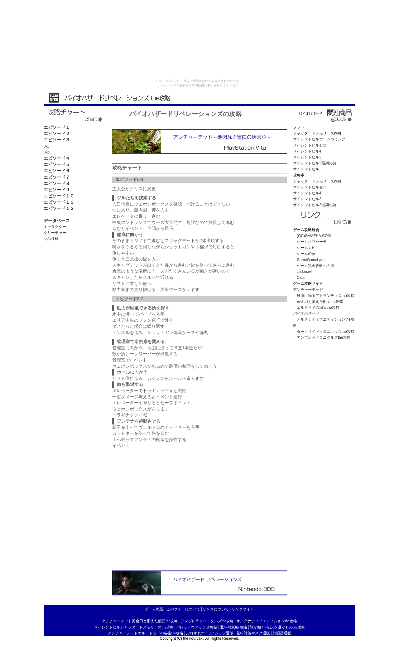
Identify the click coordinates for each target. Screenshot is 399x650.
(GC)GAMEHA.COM (312, 236)
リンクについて (216, 609)
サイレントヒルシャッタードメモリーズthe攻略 (134, 627)
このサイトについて (183, 609)
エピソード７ (57, 177)
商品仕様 (51, 238)
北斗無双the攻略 (233, 627)
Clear (301, 277)
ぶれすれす (195, 633)
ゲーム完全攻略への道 (313, 266)
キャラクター (55, 227)
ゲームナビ (304, 247)
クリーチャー (55, 232)
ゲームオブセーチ (310, 242)
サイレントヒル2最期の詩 (314, 163)
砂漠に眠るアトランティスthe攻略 (325, 295)
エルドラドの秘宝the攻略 (318, 307)
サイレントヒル (306, 169)
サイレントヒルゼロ (310, 145)
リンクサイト (243, 609)
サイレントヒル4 (307, 151)
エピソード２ (57, 133)
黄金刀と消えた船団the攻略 (320, 301)
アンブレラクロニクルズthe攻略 (324, 337)
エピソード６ (57, 170)
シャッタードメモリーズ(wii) (317, 181)
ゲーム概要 (154, 609)
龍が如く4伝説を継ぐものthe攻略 (277, 627)
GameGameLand (309, 260)
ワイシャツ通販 (220, 633)
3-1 (46, 146)
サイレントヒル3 (307, 157)
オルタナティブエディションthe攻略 (266, 621)
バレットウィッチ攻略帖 (196, 627)
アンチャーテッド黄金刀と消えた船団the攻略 (140, 621)
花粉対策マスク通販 (253, 633)
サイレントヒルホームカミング (319, 139)
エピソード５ (57, 164)
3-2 (46, 152)
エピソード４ (57, 158)
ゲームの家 (306, 253)
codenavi (304, 271)
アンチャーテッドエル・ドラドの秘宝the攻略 (146, 633)
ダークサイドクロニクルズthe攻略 (325, 331)
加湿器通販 (281, 633)
